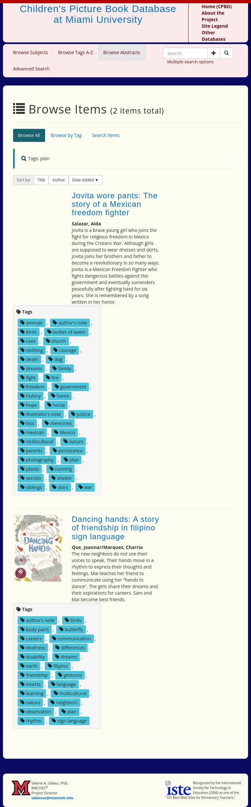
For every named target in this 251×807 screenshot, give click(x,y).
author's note (70, 323)
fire (52, 377)
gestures (70, 675)
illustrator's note (40, 414)
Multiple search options (190, 62)
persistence (68, 451)
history (30, 396)
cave (28, 341)
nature (73, 441)
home (60, 396)
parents (31, 451)
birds (28, 332)
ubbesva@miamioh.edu (52, 797)
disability (32, 657)
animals (31, 323)
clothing (31, 350)
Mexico (64, 432)
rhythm (31, 721)
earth (29, 666)
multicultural (36, 441)
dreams (31, 368)
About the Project (213, 16)
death (29, 359)
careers (31, 638)
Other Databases (214, 35)
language (63, 684)
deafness (32, 648)
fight (28, 377)
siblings (31, 487)
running (60, 469)
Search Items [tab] (106, 135)
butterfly (71, 629)
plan (71, 460)
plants (29, 469)
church (56, 341)
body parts (34, 629)
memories (58, 423)
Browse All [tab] (29, 135)
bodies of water (66, 332)
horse (56, 405)
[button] (213, 53)
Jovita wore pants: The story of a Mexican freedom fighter (115, 204)
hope (28, 405)
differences (70, 648)
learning (31, 693)
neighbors (63, 702)
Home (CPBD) (217, 6)
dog (55, 359)
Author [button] (58, 180)
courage (64, 350)
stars (60, 487)
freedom (32, 387)
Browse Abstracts (121, 52)
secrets (30, 478)
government (70, 387)
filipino (58, 666)
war (85, 487)
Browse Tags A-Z (75, 52)
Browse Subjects (30, 52)
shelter (61, 478)
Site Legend (215, 26)
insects (30, 684)
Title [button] (41, 180)
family (61, 368)
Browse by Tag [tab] (66, 135)
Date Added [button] (83, 180)
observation (35, 711)
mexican (32, 432)
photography (37, 460)
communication (71, 638)
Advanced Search (31, 69)
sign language (69, 721)
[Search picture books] (226, 53)
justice (81, 414)
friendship (34, 675)
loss (27, 423)
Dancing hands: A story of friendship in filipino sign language (115, 528)
